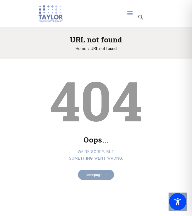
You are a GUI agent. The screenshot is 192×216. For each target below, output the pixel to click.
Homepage (93, 175)
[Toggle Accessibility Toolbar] (178, 202)
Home (80, 48)
